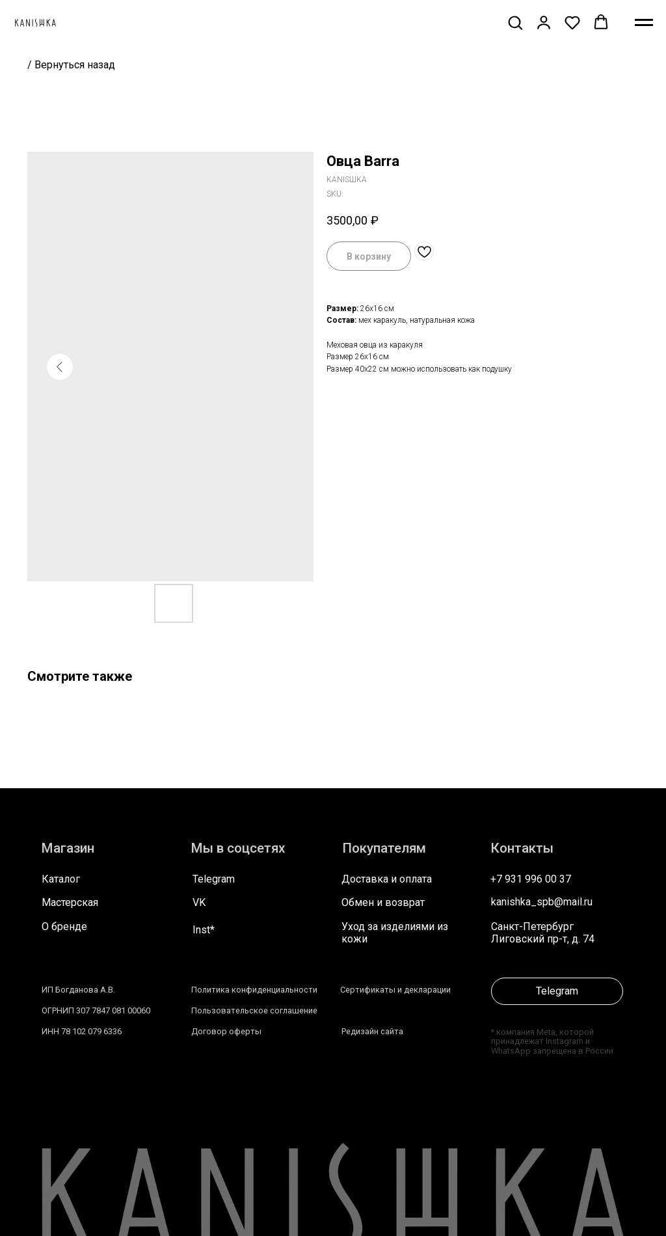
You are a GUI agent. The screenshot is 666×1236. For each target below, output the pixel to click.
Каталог (61, 879)
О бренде (64, 926)
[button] (515, 22)
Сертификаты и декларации (395, 990)
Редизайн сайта (372, 1031)
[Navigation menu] (644, 23)
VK (199, 902)
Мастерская (70, 902)
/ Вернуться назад (71, 65)
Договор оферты (226, 1031)
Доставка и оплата (386, 879)
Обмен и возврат (383, 902)
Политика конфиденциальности (254, 990)
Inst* (204, 930)
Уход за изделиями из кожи (394, 932)
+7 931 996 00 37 (530, 879)
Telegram (214, 879)
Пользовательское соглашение (254, 1010)
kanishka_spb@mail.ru (542, 902)
